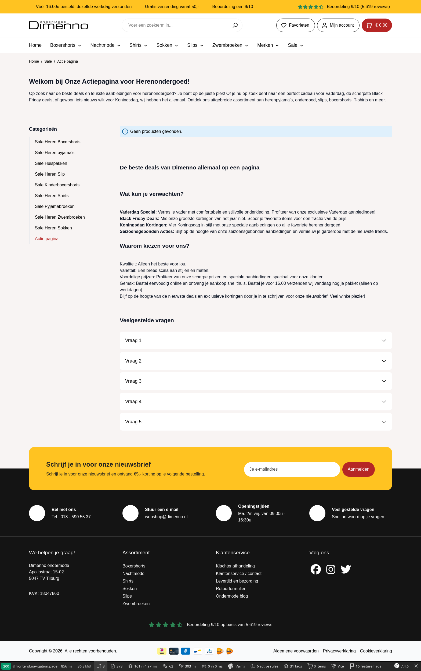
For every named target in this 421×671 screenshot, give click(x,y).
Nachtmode (133, 573)
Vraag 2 (133, 361)
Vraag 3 (133, 381)
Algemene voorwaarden (296, 651)
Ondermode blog (232, 596)
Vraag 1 (133, 340)
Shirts (127, 581)
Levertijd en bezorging (237, 581)
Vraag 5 (133, 421)
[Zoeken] (235, 25)
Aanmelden (358, 469)
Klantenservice (233, 552)
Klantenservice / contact (239, 573)
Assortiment (136, 552)
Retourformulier (230, 588)
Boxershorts (133, 566)
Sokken (129, 588)
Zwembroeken (136, 603)
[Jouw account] (338, 25)
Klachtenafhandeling (235, 566)
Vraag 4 (133, 401)
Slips (127, 596)
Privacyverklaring (339, 651)
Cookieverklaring (376, 651)
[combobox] (175, 25)
